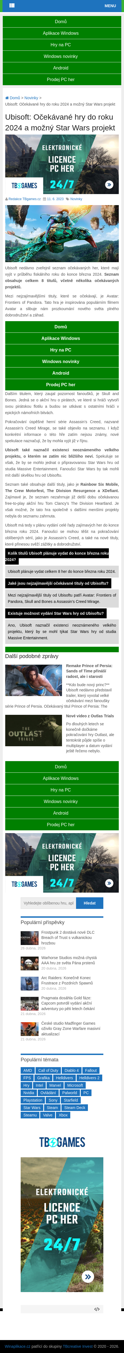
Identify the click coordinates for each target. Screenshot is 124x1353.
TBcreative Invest (78, 1346)
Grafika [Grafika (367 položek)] (43, 1078)
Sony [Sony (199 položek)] (52, 1100)
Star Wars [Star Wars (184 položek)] (32, 1107)
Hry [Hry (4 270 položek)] (26, 1085)
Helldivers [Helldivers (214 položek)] (64, 1078)
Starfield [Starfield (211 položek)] (71, 1100)
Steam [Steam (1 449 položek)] (52, 1107)
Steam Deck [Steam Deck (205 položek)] (74, 1107)
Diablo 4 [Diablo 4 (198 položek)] (71, 1070)
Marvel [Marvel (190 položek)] (55, 1085)
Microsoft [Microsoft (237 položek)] (75, 1085)
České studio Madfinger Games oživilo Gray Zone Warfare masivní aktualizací (70, 1028)
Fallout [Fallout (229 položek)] (91, 1070)
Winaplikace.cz (17, 1346)
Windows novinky (61, 56)
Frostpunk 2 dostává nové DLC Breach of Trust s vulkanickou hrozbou (68, 937)
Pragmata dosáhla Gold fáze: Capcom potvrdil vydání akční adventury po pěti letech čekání (68, 1003)
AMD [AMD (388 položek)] (27, 1070)
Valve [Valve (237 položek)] (47, 1115)
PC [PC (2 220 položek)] (86, 1093)
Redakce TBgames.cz (25, 199)
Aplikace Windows (61, 33)
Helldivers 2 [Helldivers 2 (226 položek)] (89, 1078)
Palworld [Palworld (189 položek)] (69, 1093)
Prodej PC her (61, 79)
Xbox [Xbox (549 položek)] (63, 1115)
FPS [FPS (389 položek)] (27, 1078)
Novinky (76, 199)
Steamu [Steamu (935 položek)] (30, 1115)
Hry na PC (61, 44)
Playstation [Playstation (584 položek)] (32, 1100)
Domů (61, 21)
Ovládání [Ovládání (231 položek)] (48, 1093)
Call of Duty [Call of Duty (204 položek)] (48, 1070)
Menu (110, 6)
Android (60, 68)
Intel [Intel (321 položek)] (39, 1085)
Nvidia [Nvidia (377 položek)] (28, 1093)
